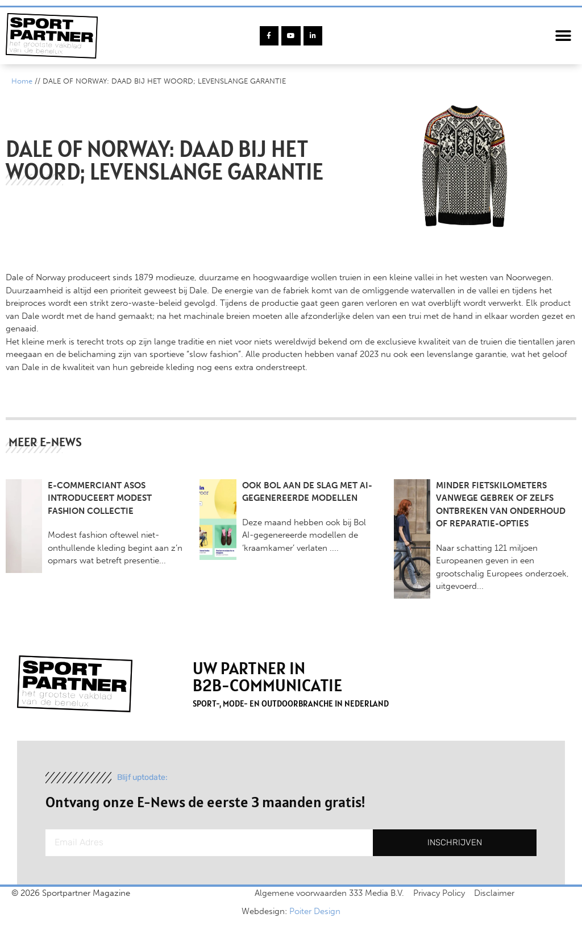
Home (21, 81)
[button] (563, 36)
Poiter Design (314, 911)
